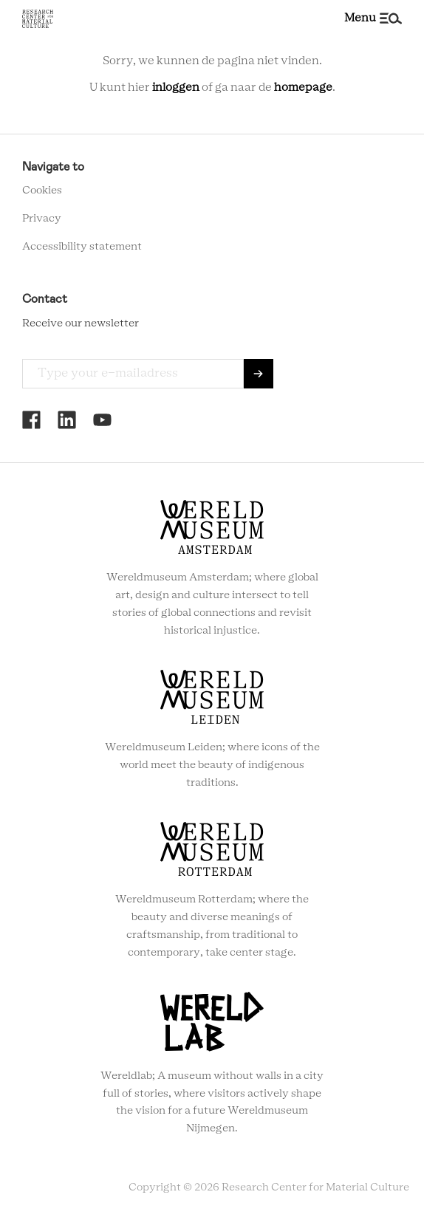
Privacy (41, 218)
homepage (303, 87)
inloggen (175, 87)
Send (258, 373)
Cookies (42, 190)
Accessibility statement (82, 246)
